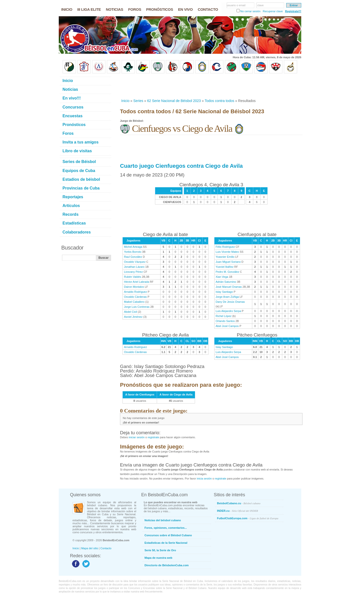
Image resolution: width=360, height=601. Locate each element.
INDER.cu (237, 510)
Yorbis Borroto (132, 251)
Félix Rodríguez (225, 246)
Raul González (133, 256)
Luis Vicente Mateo (227, 251)
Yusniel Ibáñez (225, 266)
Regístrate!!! (293, 11)
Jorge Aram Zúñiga (227, 296)
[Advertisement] (211, 86)
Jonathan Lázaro (134, 266)
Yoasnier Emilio (225, 256)
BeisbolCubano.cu (238, 503)
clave (260, 5)
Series (138, 101)
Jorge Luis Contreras (137, 306)
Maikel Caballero (134, 301)
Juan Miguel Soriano (228, 261)
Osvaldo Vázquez (135, 261)
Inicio (125, 101)
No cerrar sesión (250, 11)
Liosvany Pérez (133, 271)
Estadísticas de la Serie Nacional (165, 542)
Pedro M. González (227, 271)
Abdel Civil (130, 311)
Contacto (106, 548)
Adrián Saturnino (226, 281)
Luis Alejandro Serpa (228, 311)
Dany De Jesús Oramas (230, 301)
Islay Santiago (224, 291)
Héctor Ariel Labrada (136, 281)
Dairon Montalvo (134, 286)
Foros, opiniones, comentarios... (165, 527)
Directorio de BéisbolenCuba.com (166, 565)
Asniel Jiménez (133, 316)
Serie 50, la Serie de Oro (160, 550)
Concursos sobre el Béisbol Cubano (168, 535)
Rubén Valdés (132, 276)
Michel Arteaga (133, 246)
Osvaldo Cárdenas (135, 296)
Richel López (224, 316)
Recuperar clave (273, 11)
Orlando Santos (225, 321)
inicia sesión (204, 478)
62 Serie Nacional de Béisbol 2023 (174, 101)
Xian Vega (222, 276)
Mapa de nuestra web (158, 557)
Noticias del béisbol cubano (162, 520)
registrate (153, 437)
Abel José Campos (227, 326)
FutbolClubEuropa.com (247, 518)
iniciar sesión (137, 437)
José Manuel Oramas (229, 286)
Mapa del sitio (89, 548)
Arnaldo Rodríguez (135, 291)
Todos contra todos (219, 101)
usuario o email (236, 5)
